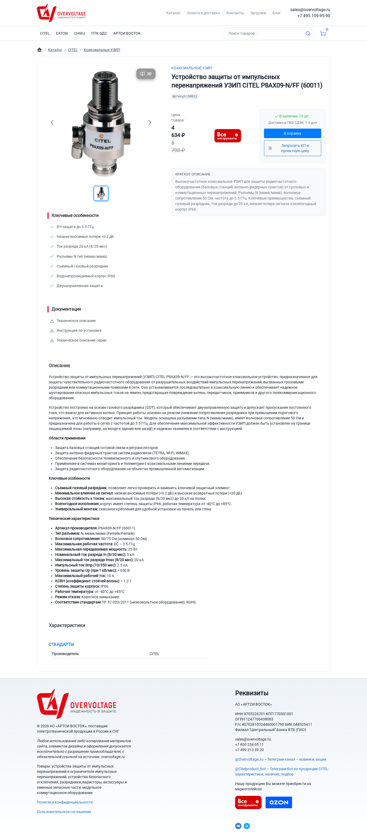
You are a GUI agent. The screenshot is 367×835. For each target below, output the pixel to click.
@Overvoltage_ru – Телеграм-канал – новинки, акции (280, 757)
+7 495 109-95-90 (313, 15)
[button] (101, 194)
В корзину (292, 133)
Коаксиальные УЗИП (191, 68)
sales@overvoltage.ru (310, 9)
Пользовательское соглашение (64, 809)
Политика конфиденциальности (65, 800)
